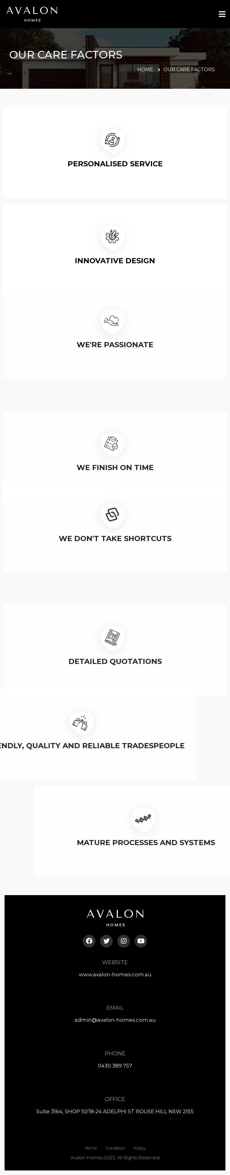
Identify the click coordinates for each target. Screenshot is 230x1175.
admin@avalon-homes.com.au (115, 1020)
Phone (115, 1053)
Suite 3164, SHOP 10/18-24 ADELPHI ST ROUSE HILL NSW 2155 (115, 1111)
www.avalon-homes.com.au (115, 974)
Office (115, 1099)
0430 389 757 (115, 1066)
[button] (148, 69)
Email (115, 1007)
